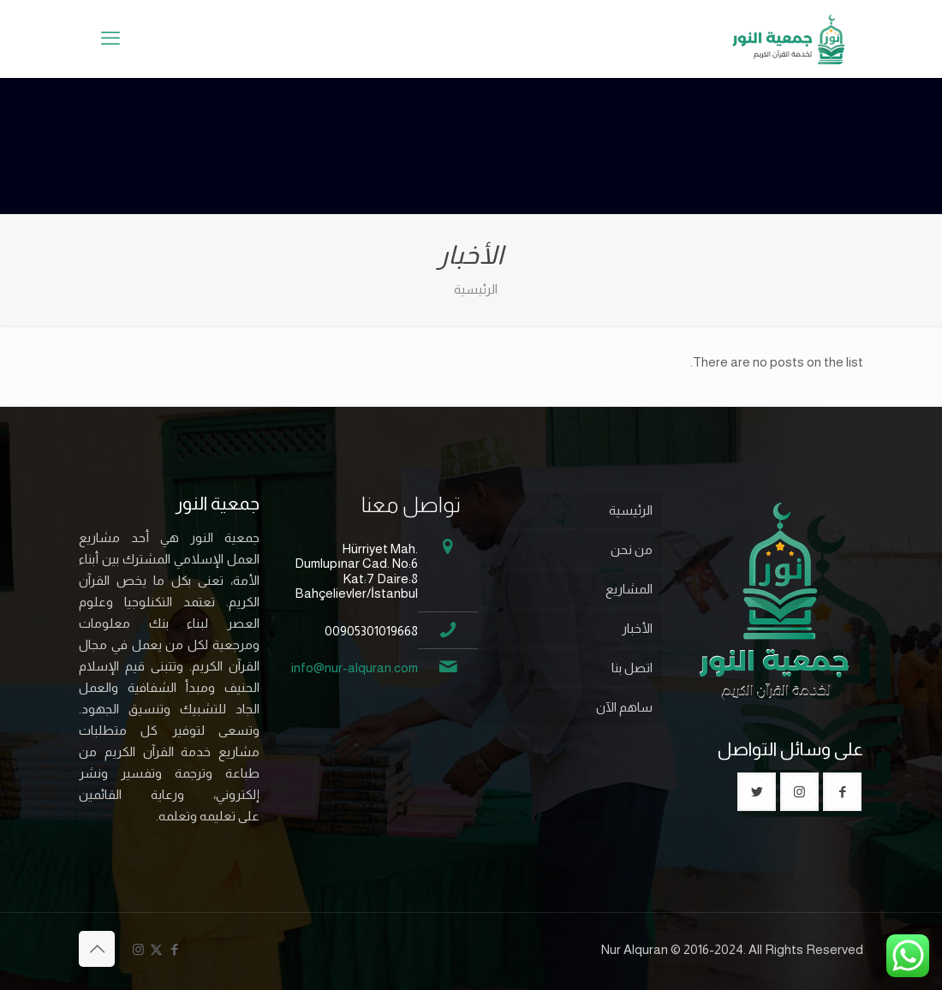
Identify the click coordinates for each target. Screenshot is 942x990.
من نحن (632, 549)
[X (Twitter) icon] (156, 949)
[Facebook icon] (174, 949)
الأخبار (637, 628)
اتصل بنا (632, 667)
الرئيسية (631, 510)
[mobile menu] (110, 38)
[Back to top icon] (97, 949)
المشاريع (629, 588)
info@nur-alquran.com (354, 667)
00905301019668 (371, 630)
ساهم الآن (624, 707)
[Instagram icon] (138, 949)
